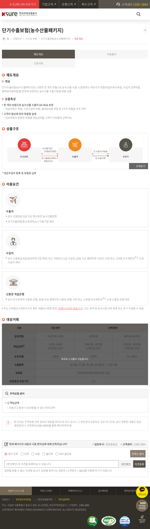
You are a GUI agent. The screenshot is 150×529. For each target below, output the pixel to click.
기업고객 (47, 4)
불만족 (49, 454)
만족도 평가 (138, 454)
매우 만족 (13, 454)
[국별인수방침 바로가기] (70, 308)
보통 (37, 454)
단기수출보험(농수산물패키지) (55, 38)
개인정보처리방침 (23, 499)
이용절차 (111, 54)
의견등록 (139, 464)
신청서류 (38, 63)
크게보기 (140, 166)
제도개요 (78, 38)
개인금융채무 (64, 499)
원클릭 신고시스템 (16, 490)
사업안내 (17, 38)
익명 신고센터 (46, 490)
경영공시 (6, 499)
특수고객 (87, 4)
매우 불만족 (65, 454)
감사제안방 (103, 490)
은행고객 (67, 4)
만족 (26, 454)
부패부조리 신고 (75, 490)
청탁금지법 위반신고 (133, 490)
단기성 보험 (31, 38)
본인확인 (126, 464)
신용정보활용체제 (44, 499)
